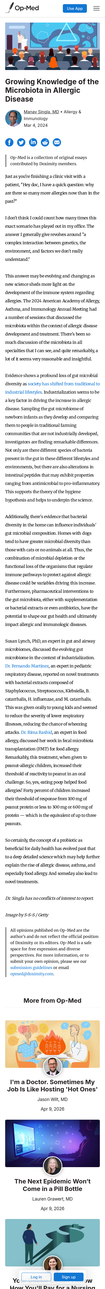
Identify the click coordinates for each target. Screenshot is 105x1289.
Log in (36, 1276)
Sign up (69, 1276)
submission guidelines (31, 967)
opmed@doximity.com (31, 973)
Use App (75, 8)
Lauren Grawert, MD (52, 1199)
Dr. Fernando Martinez (27, 665)
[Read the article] (52, 1044)
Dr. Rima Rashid (36, 732)
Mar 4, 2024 (36, 125)
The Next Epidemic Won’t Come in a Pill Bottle (52, 1185)
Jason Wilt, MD (53, 1099)
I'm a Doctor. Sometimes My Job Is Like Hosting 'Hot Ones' (52, 1085)
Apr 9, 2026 (34, 1108)
